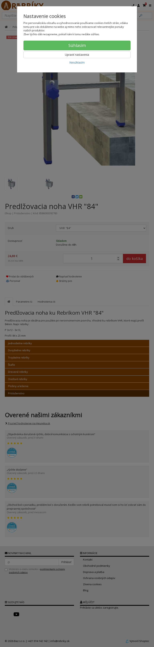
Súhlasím (77, 45)
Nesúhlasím (77, 62)
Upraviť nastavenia (77, 55)
